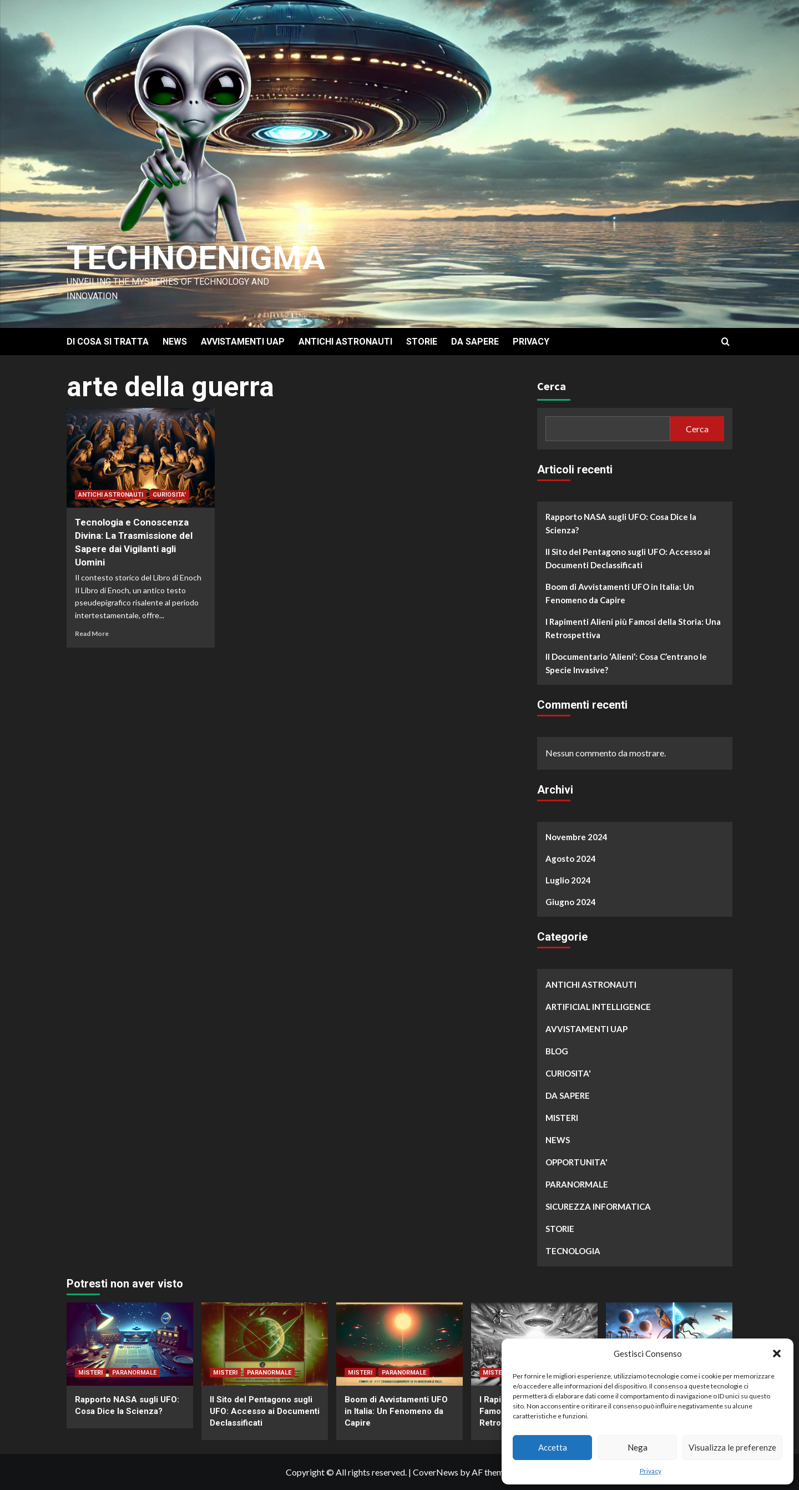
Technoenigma (196, 257)
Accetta (552, 1447)
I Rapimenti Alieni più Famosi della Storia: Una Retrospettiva (633, 628)
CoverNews (435, 1472)
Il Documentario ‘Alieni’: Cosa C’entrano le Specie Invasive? (626, 663)
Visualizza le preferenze (732, 1447)
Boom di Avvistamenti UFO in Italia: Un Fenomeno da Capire (619, 593)
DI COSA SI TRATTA (108, 341)
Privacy (650, 1471)
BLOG (556, 1051)
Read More (92, 633)
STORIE (421, 341)
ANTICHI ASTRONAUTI (345, 341)
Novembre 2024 (576, 837)
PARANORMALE (576, 1184)
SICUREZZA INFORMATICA (598, 1206)
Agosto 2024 (570, 858)
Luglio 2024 (568, 880)
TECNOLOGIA (572, 1251)
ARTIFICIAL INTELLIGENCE (598, 1007)
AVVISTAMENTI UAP (243, 341)
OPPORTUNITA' (576, 1162)
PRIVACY (531, 341)
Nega (638, 1447)
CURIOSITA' (169, 494)
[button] (776, 1353)
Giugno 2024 (570, 902)
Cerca (551, 386)
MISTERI (561, 1118)
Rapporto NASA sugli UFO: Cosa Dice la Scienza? (620, 523)
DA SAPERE (475, 341)
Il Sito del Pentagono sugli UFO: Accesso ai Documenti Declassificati (627, 558)
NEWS (175, 341)
